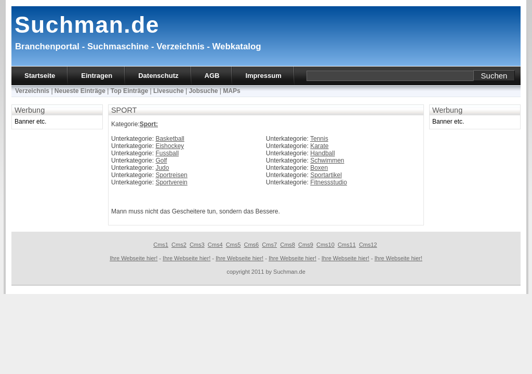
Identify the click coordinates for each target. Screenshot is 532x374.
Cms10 (325, 245)
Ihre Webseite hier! (133, 258)
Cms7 (269, 245)
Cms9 (305, 245)
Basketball (169, 138)
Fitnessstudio (328, 182)
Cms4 (215, 245)
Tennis (319, 138)
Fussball (167, 153)
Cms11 (347, 245)
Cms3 (197, 245)
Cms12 (368, 245)
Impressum (263, 75)
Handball (322, 153)
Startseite (39, 75)
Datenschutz (158, 75)
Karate (319, 146)
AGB (212, 75)
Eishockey (169, 146)
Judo (162, 167)
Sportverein (171, 182)
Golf (161, 160)
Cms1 (160, 245)
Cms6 (251, 245)
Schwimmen (327, 160)
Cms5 (233, 245)
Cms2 (179, 245)
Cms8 (287, 245)
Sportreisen (171, 175)
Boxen (319, 167)
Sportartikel (326, 175)
